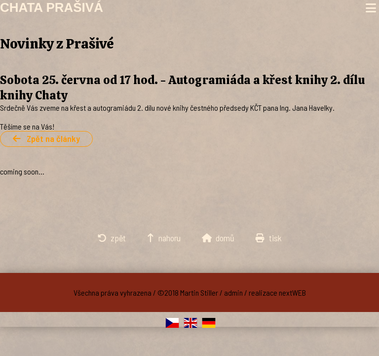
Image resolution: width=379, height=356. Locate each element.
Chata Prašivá (51, 7)
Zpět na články (46, 138)
